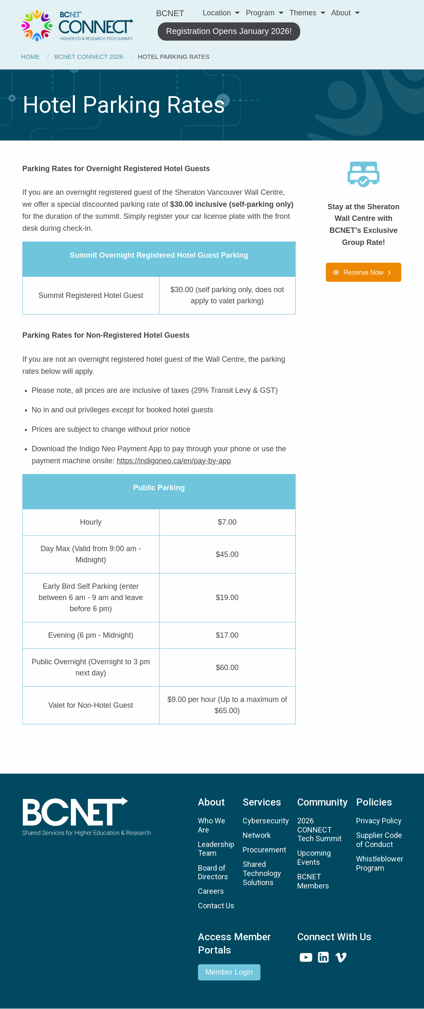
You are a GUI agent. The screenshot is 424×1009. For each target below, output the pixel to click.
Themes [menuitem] (302, 13)
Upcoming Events (314, 857)
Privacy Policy (379, 820)
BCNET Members (313, 881)
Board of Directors (213, 872)
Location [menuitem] (217, 13)
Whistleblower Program (379, 863)
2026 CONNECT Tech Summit (319, 829)
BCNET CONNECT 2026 (88, 56)
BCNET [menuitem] (170, 13)
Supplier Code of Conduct (379, 840)
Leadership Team (216, 849)
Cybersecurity (266, 820)
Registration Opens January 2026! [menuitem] (229, 31)
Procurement (264, 849)
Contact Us (216, 905)
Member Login (229, 972)
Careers (211, 891)
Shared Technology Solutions (262, 873)
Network (257, 835)
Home (30, 56)
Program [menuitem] (260, 13)
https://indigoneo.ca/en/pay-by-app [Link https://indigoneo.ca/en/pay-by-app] (174, 461)
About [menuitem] (341, 13)
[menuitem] (77, 24)
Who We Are (211, 825)
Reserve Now (363, 272)
